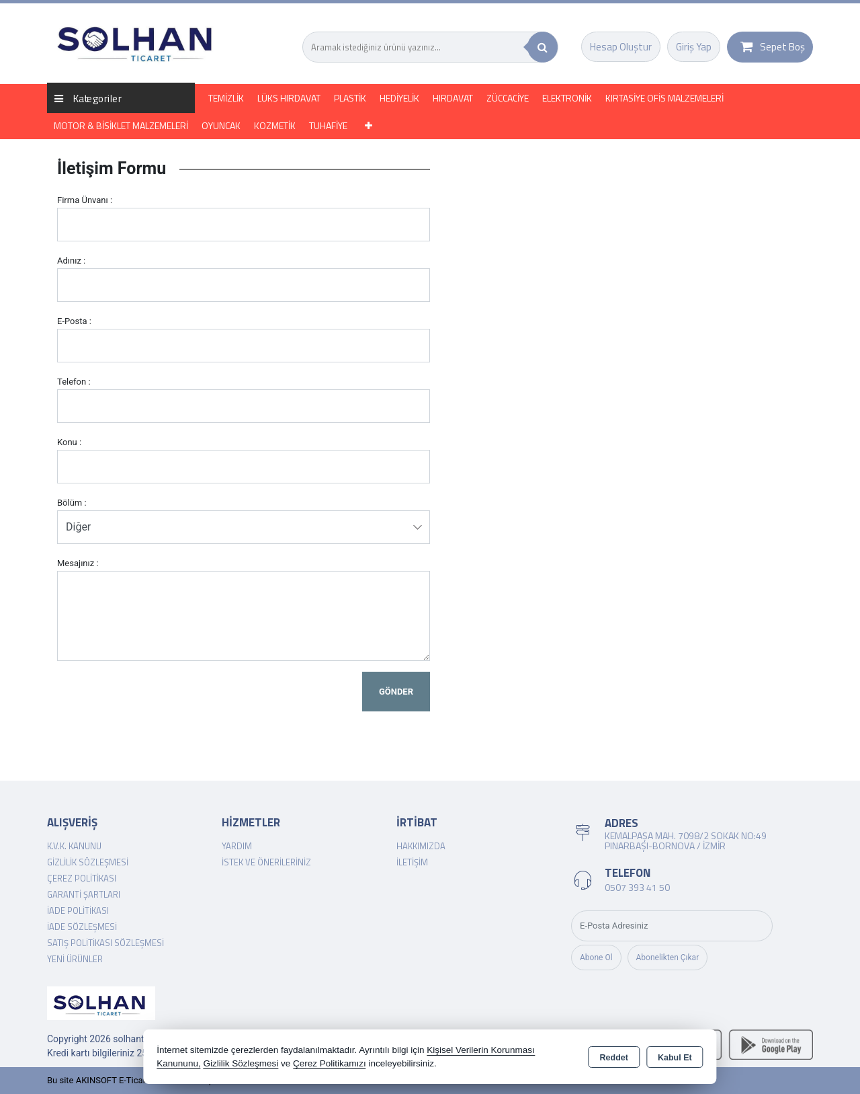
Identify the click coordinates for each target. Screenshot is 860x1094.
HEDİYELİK (399, 98)
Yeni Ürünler (75, 959)
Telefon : (74, 382)
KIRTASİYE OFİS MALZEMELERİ (664, 98)
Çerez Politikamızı (329, 1063)
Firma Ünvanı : (84, 200)
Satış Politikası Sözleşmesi (105, 942)
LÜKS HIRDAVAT (288, 98)
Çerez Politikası (81, 878)
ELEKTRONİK (567, 98)
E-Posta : (74, 321)
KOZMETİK (275, 125)
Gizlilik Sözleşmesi (87, 862)
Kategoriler (88, 98)
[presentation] (159, 698)
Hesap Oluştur (621, 46)
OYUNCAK (221, 125)
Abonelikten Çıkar (667, 957)
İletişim (412, 862)
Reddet (614, 1057)
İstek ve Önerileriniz (266, 862)
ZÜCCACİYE (507, 98)
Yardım (237, 846)
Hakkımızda (420, 846)
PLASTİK (350, 98)
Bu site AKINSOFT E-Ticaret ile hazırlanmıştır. (134, 1080)
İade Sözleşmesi (82, 926)
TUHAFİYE (328, 125)
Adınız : (71, 261)
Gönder (396, 692)
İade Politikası (78, 910)
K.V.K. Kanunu (74, 846)
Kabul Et (675, 1057)
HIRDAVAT (453, 98)
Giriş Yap (694, 46)
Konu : (69, 442)
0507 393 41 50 (637, 887)
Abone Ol (596, 957)
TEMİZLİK (226, 98)
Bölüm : (72, 503)
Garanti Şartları (83, 894)
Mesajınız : (78, 563)
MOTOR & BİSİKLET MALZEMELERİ (121, 125)
